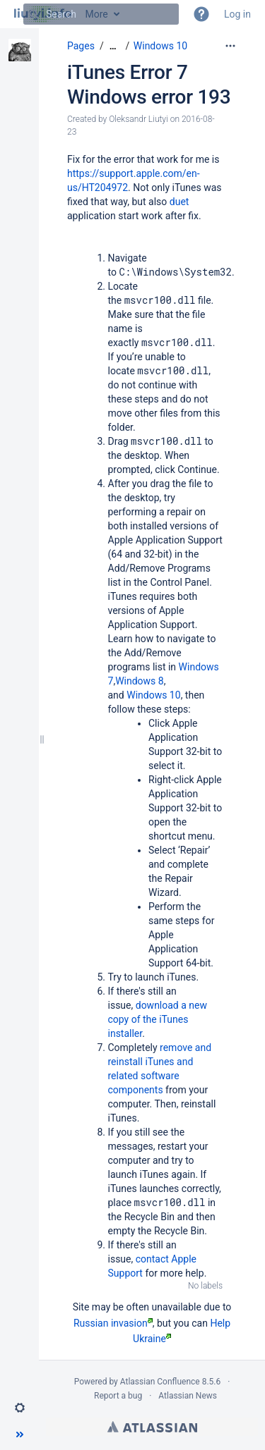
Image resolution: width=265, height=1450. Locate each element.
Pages (81, 45)
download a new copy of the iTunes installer (158, 1019)
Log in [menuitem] (237, 14)
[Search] (34, 14)
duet (179, 201)
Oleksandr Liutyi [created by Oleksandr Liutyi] (138, 119)
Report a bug (118, 1396)
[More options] (230, 45)
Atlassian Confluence (160, 1382)
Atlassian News (187, 1396)
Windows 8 (139, 681)
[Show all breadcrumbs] (113, 46)
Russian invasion (113, 1323)
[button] (201, 14)
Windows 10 (160, 45)
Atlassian (152, 1427)
